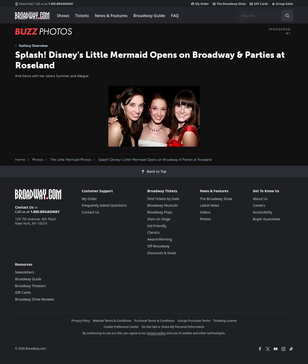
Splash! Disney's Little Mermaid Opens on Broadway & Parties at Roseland (155, 160)
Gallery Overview (31, 46)
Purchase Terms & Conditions (154, 321)
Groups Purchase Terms (194, 321)
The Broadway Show (229, 4)
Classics (153, 232)
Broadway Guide (149, 16)
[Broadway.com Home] (32, 15)
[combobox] (265, 15)
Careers (259, 205)
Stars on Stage (158, 219)
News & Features (111, 16)
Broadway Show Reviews (34, 299)
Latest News (209, 205)
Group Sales (282, 4)
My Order (200, 4)
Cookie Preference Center (121, 327)
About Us (260, 198)
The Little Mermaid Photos (70, 160)
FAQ (175, 16)
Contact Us (24, 207)
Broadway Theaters (30, 285)
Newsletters (24, 272)
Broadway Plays (159, 212)
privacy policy (156, 333)
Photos (37, 160)
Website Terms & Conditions (112, 321)
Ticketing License (225, 321)
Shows (63, 16)
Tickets (82, 16)
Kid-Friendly (156, 225)
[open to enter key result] (287, 15)
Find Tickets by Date (163, 198)
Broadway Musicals (162, 205)
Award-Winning (159, 239)
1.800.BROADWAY (44, 4)
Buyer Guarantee (266, 219)
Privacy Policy (80, 321)
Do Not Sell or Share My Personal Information (173, 327)
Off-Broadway (158, 246)
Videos (205, 212)
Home (20, 160)
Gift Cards (259, 4)
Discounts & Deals (161, 253)
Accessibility (262, 212)
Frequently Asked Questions (104, 205)
